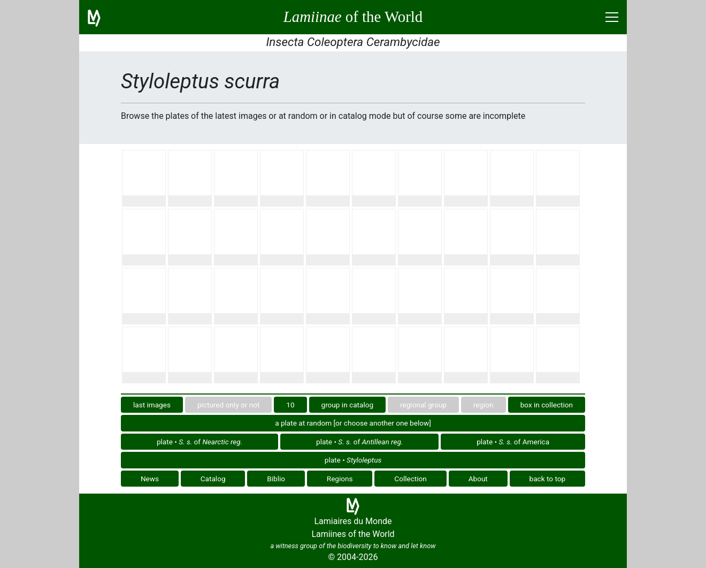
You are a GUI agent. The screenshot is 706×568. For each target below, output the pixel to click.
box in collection (546, 404)
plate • (353, 460)
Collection (410, 478)
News (150, 478)
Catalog (213, 478)
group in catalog (347, 404)
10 (290, 404)
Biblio (276, 478)
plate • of (199, 441)
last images (152, 404)
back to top (548, 478)
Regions (340, 478)
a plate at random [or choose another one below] (353, 423)
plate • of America (513, 441)
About (478, 478)
